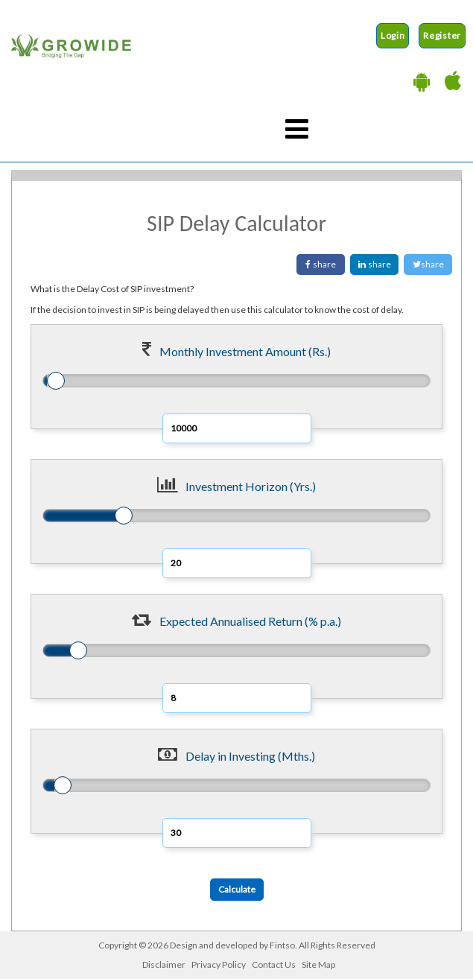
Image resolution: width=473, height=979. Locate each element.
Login (393, 35)
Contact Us (274, 964)
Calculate (236, 889)
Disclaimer (163, 964)
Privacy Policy (218, 964)
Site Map (318, 964)
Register (442, 35)
